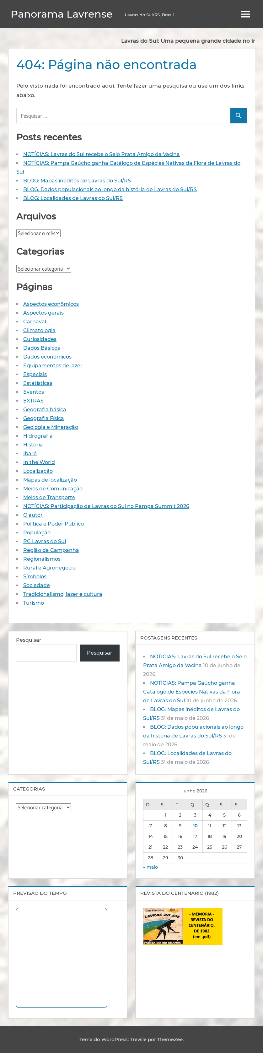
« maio (150, 867)
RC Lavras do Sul (44, 541)
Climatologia (39, 330)
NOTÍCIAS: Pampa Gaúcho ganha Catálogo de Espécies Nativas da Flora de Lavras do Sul (191, 692)
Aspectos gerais (43, 313)
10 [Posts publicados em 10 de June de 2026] (195, 826)
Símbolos (34, 577)
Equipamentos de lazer (53, 366)
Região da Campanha (51, 550)
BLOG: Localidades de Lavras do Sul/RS (73, 198)
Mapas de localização (50, 480)
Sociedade (36, 585)
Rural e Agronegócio (49, 568)
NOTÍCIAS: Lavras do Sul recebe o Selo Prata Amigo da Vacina (101, 154)
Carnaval (34, 322)
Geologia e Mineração (50, 427)
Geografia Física (43, 418)
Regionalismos (42, 559)
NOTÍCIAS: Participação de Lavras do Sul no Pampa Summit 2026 (106, 506)
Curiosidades (39, 339)
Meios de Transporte (49, 497)
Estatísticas (37, 383)
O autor (33, 515)
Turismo (33, 603)
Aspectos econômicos (51, 304)
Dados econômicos (47, 357)
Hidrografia (38, 436)
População (37, 533)
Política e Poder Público (53, 524)
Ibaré (30, 453)
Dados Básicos (41, 348)
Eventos (33, 392)
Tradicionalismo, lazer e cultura (62, 594)
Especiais (35, 374)
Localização (38, 471)
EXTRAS (33, 401)
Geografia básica (44, 410)
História (33, 445)
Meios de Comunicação (53, 489)
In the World (39, 462)
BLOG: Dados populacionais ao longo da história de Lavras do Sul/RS (110, 189)
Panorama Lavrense (62, 14)
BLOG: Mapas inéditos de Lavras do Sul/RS (77, 181)
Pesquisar (28, 640)
